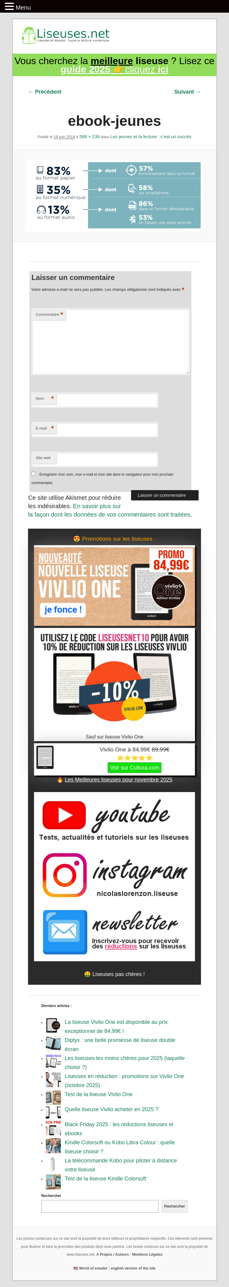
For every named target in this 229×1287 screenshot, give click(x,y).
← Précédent (44, 92)
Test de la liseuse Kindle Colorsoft (105, 1179)
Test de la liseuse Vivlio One (99, 1094)
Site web (43, 457)
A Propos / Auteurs (112, 1254)
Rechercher (51, 1196)
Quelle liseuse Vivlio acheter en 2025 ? (111, 1109)
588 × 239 (89, 136)
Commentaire (49, 314)
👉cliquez (114, 69)
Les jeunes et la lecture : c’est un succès (150, 136)
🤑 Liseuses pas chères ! (114, 974)
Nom (45, 398)
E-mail (45, 428)
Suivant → (187, 92)
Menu (23, 7)
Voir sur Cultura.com (134, 768)
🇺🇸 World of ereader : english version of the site (114, 1268)
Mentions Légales (147, 1254)
